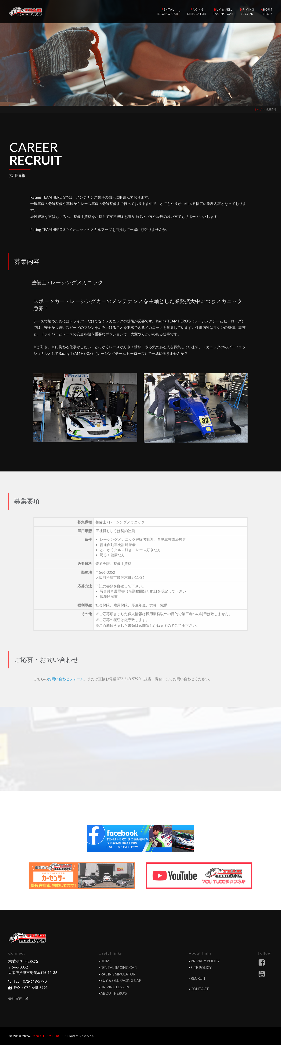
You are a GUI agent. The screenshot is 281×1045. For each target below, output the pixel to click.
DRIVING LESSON (115, 987)
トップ (258, 109)
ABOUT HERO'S (114, 993)
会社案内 (18, 998)
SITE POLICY (201, 967)
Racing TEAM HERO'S (47, 1036)
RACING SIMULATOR (118, 974)
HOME (106, 961)
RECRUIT (198, 978)
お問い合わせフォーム (66, 688)
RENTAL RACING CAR (119, 967)
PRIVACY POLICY (205, 961)
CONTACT (200, 989)
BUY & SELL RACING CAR (121, 980)
